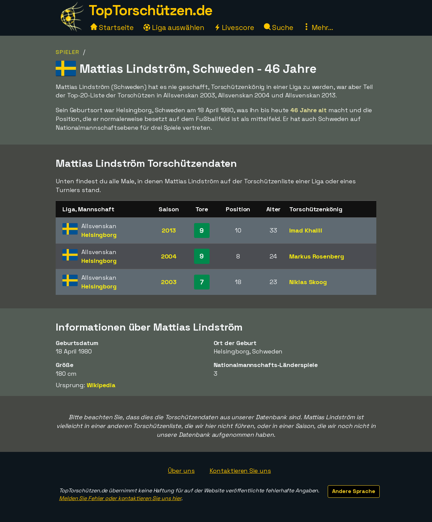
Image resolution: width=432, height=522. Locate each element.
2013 (169, 230)
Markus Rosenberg (316, 256)
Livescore (234, 27)
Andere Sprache (353, 491)
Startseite (112, 27)
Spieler (68, 52)
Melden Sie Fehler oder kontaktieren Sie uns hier (120, 498)
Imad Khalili (305, 230)
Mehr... (318, 27)
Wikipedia (101, 385)
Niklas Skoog (308, 282)
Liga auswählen (173, 27)
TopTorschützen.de (150, 10)
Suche (278, 27)
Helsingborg (99, 235)
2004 (169, 256)
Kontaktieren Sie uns (240, 470)
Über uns (181, 470)
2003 (169, 282)
